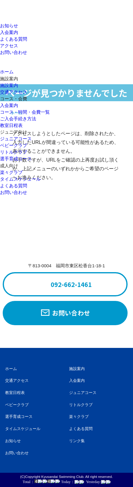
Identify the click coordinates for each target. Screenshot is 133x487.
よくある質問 (13, 39)
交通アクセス (13, 92)
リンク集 (77, 441)
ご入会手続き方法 (18, 118)
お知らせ (9, 25)
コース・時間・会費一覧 (25, 112)
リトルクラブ (13, 152)
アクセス (9, 45)
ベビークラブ (13, 145)
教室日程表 (11, 125)
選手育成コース (16, 158)
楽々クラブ (11, 172)
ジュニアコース (16, 138)
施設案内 (9, 85)
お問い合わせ (13, 52)
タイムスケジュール (20, 179)
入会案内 (9, 32)
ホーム (11, 368)
